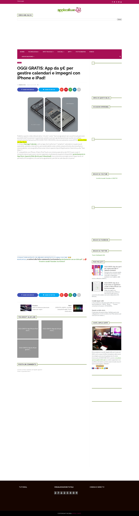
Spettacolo (48, 51)
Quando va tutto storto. (98, 310)
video (19, 62)
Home (22, 51)
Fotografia (81, 51)
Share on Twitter (49, 89)
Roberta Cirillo (22, 84)
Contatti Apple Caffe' (98, 301)
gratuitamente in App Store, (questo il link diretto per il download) (51, 155)
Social (61, 51)
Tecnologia (33, 51)
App (70, 51)
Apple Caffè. (76, 513)
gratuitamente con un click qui (71, 259)
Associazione (28, 56)
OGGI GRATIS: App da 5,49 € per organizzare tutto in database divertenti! (112, 268)
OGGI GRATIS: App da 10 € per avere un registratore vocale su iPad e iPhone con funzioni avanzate (112, 285)
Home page (20, 1)
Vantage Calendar (30, 144)
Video (91, 51)
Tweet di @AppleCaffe (98, 255)
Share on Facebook (27, 89)
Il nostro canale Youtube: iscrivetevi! (52, 261)
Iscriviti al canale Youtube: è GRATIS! (107, 178)
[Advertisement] (69, 33)
